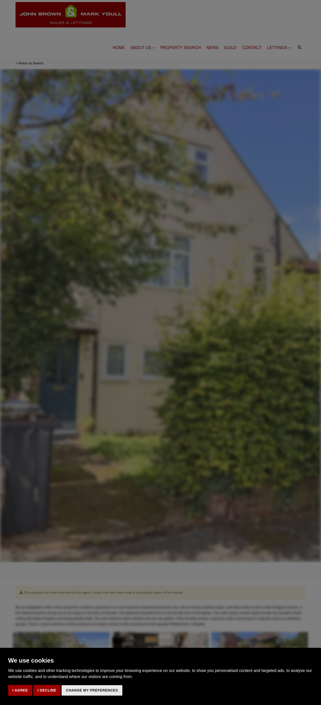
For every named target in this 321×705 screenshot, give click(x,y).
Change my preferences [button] (92, 690)
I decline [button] (47, 690)
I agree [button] (20, 690)
